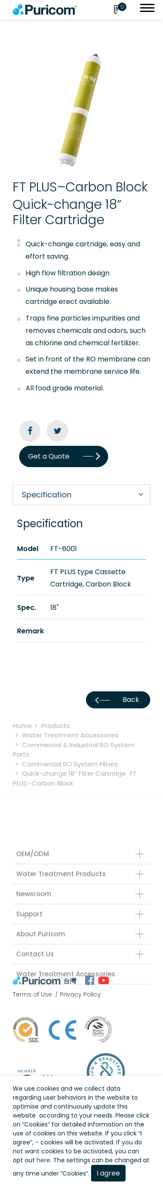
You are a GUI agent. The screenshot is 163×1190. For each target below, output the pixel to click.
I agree (108, 1173)
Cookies (36, 1124)
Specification (46, 494)
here (43, 1160)
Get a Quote (63, 456)
